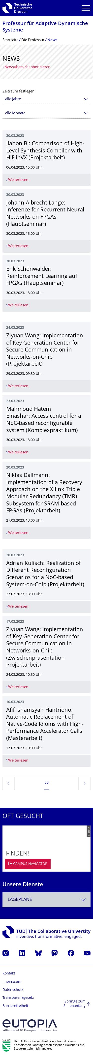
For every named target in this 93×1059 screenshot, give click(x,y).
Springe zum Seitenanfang (74, 1004)
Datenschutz (12, 990)
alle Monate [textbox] (15, 113)
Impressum (11, 981)
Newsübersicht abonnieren (27, 67)
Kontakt (8, 973)
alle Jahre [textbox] (13, 99)
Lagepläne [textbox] (20, 900)
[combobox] (46, 99)
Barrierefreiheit (15, 1006)
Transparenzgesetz (18, 998)
